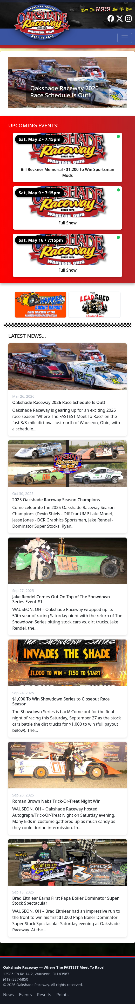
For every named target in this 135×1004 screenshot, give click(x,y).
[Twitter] (119, 19)
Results (44, 995)
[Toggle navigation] (124, 38)
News (8, 995)
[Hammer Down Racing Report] (40, 305)
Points (62, 995)
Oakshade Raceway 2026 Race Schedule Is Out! (64, 91)
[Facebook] (110, 19)
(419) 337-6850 (15, 979)
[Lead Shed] (94, 305)
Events (25, 995)
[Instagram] (128, 19)
